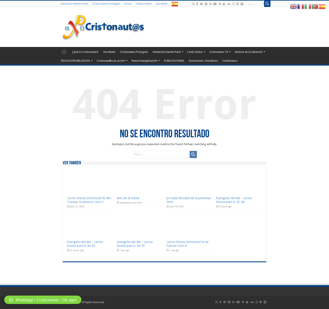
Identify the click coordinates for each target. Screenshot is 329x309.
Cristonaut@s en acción (111, 60)
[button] (42, 300)
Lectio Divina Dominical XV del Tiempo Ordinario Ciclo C (89, 200)
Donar (128, 3)
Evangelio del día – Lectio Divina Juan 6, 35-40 (234, 200)
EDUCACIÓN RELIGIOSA (75, 60)
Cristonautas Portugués (106, 3)
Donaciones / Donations (203, 60)
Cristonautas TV (218, 51)
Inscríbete (161, 3)
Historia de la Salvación (248, 51)
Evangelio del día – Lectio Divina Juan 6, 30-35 (85, 244)
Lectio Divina (194, 51)
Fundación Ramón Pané (74, 3)
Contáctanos (230, 60)
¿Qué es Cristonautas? (85, 51)
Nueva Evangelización (144, 60)
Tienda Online (144, 3)
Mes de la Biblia (128, 198)
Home (64, 51)
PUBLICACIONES (174, 60)
